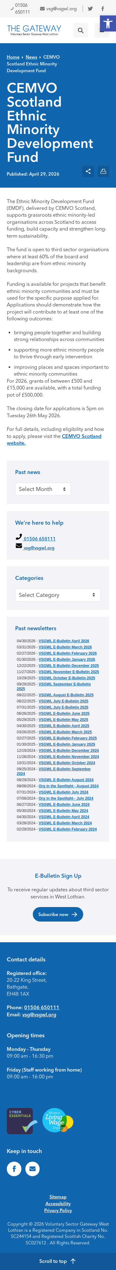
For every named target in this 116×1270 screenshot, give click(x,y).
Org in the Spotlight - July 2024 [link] (66, 798)
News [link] (31, 57)
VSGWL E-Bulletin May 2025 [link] (63, 720)
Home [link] (13, 57)
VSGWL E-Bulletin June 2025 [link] (64, 713)
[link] (108, 23)
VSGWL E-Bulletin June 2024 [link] (64, 804)
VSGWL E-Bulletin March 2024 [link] (65, 823)
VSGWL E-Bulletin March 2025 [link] (65, 732)
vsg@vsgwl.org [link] (58, 8)
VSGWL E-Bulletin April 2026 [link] (64, 641)
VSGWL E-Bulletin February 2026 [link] (68, 653)
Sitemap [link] (58, 1197)
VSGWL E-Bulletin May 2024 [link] (63, 811)
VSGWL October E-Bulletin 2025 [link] (67, 678)
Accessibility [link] (58, 1203)
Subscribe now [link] (58, 914)
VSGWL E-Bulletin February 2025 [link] (68, 738)
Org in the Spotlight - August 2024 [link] (69, 786)
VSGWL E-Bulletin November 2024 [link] (69, 757)
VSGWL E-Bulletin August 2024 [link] (66, 780)
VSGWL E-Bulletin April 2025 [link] (64, 726)
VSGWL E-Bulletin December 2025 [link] (69, 666)
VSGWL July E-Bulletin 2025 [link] (63, 701)
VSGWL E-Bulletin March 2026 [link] (65, 647)
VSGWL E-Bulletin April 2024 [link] (64, 817)
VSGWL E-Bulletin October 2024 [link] (67, 763)
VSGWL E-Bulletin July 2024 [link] (63, 792)
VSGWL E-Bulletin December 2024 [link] (69, 750)
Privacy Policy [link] (58, 1210)
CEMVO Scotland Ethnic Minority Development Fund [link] (33, 64)
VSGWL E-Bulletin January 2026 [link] (67, 659)
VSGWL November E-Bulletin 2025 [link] (69, 672)
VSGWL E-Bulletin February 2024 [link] (68, 829)
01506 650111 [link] (20, 8)
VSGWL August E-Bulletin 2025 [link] (66, 695)
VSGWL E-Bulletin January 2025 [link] (67, 744)
